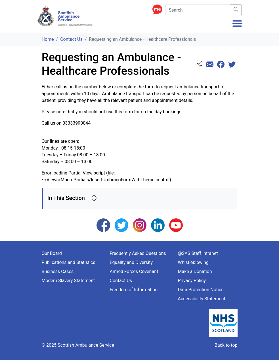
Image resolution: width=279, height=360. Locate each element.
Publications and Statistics (68, 262)
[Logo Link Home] (65, 16)
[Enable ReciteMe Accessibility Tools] (158, 9)
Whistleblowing (193, 262)
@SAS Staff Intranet (198, 253)
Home (48, 39)
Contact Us (71, 39)
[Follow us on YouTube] (176, 224)
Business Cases (58, 271)
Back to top (226, 345)
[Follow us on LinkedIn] (158, 224)
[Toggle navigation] (237, 24)
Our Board (52, 253)
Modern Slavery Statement (68, 280)
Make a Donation (195, 271)
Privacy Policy (192, 280)
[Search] (197, 10)
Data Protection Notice (201, 289)
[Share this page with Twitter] (232, 65)
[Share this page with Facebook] (221, 65)
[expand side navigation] (94, 198)
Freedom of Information (134, 289)
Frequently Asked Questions (138, 253)
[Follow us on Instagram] (139, 224)
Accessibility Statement (201, 298)
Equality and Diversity (131, 262)
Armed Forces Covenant (134, 271)
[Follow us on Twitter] (121, 224)
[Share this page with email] (209, 65)
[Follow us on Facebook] (103, 224)
